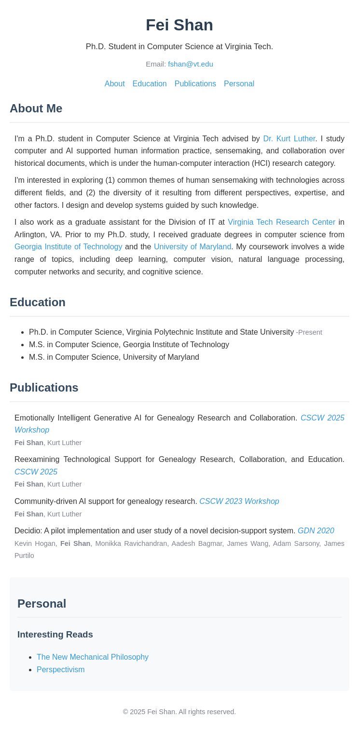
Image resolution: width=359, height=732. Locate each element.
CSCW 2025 (35, 472)
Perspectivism (61, 669)
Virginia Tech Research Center (281, 222)
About (115, 84)
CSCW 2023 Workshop (239, 501)
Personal (239, 84)
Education (150, 84)
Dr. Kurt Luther (289, 139)
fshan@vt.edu (190, 64)
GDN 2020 (316, 531)
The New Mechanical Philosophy (93, 657)
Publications (195, 84)
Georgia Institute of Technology (68, 247)
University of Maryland (192, 247)
